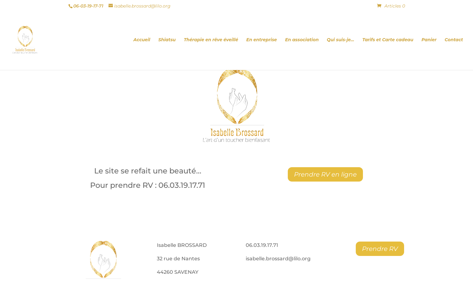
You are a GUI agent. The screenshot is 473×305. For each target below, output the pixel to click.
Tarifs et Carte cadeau (387, 40)
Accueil (141, 40)
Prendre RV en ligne (325, 174)
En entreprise (261, 40)
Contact (454, 40)
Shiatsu (167, 40)
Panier (429, 40)
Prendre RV (380, 248)
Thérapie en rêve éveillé (211, 40)
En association (302, 40)
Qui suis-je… (340, 40)
